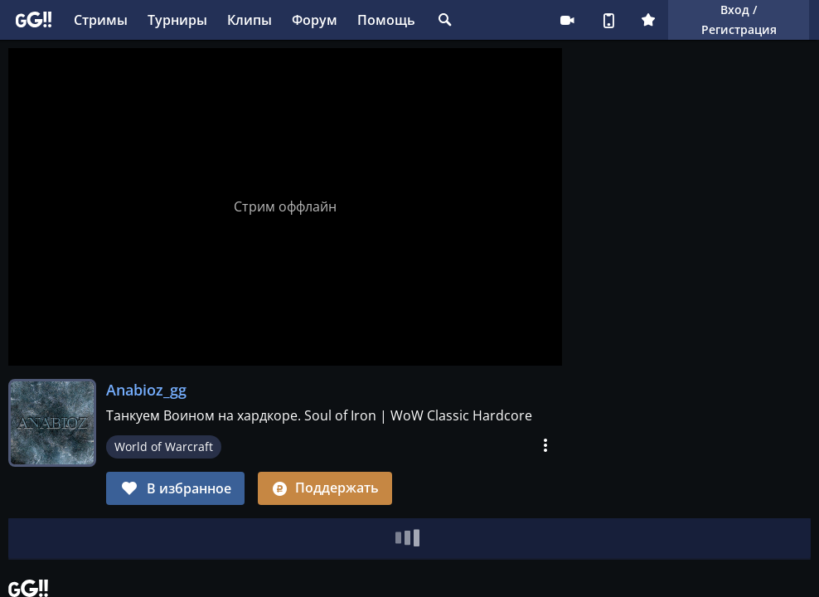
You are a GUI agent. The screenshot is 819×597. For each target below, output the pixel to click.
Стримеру (567, 20)
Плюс (648, 19)
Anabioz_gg (146, 390)
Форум (314, 20)
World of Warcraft (163, 446)
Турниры (177, 20)
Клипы (249, 20)
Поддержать (325, 487)
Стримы (101, 20)
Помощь (386, 20)
